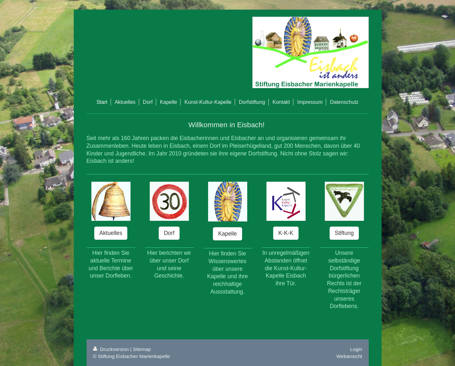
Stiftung (344, 233)
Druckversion (111, 349)
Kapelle (227, 233)
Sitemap (142, 349)
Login (356, 349)
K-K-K (285, 233)
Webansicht (349, 356)
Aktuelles (110, 233)
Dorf (169, 233)
